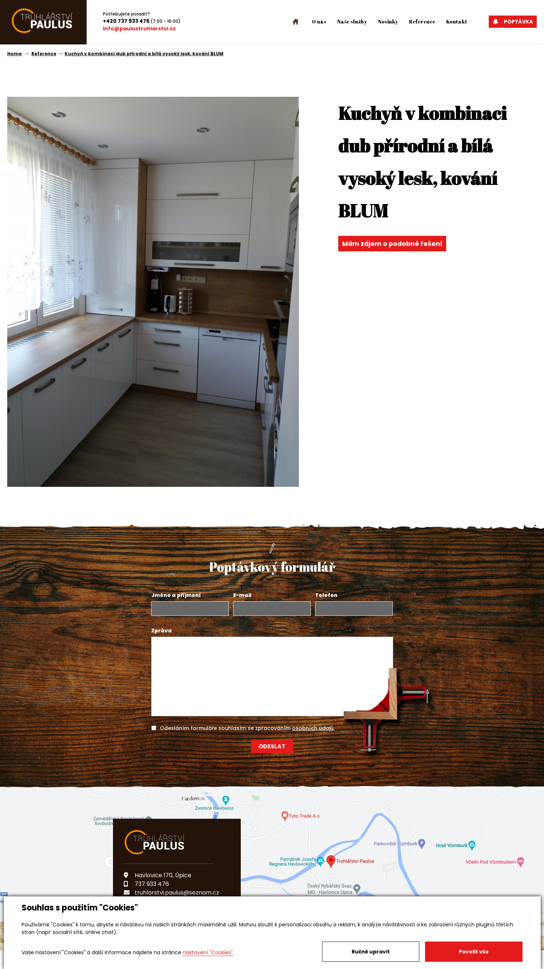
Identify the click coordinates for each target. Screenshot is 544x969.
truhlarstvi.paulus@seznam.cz (171, 892)
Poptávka (513, 21)
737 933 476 (146, 884)
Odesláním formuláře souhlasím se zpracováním (247, 728)
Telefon (326, 595)
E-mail (242, 595)
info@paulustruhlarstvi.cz (139, 28)
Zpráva (161, 630)
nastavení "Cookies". (208, 952)
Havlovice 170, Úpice (157, 875)
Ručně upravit (371, 951)
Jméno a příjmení (176, 595)
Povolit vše (474, 951)
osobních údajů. (313, 728)
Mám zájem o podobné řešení (393, 243)
